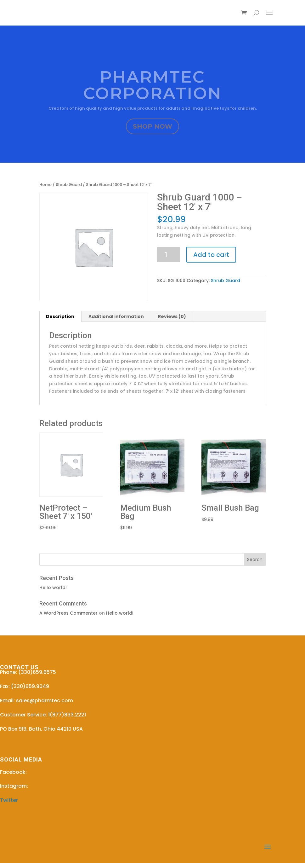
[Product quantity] (168, 254)
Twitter (9, 800)
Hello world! (53, 587)
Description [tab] (60, 316)
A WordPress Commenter (68, 613)
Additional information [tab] (116, 316)
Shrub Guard (69, 185)
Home (45, 185)
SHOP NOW (152, 127)
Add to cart (211, 254)
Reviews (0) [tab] (172, 316)
